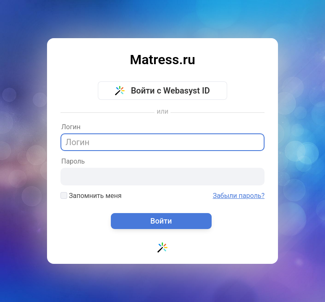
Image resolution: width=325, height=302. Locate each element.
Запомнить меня (91, 196)
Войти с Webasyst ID (162, 91)
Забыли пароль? (239, 196)
